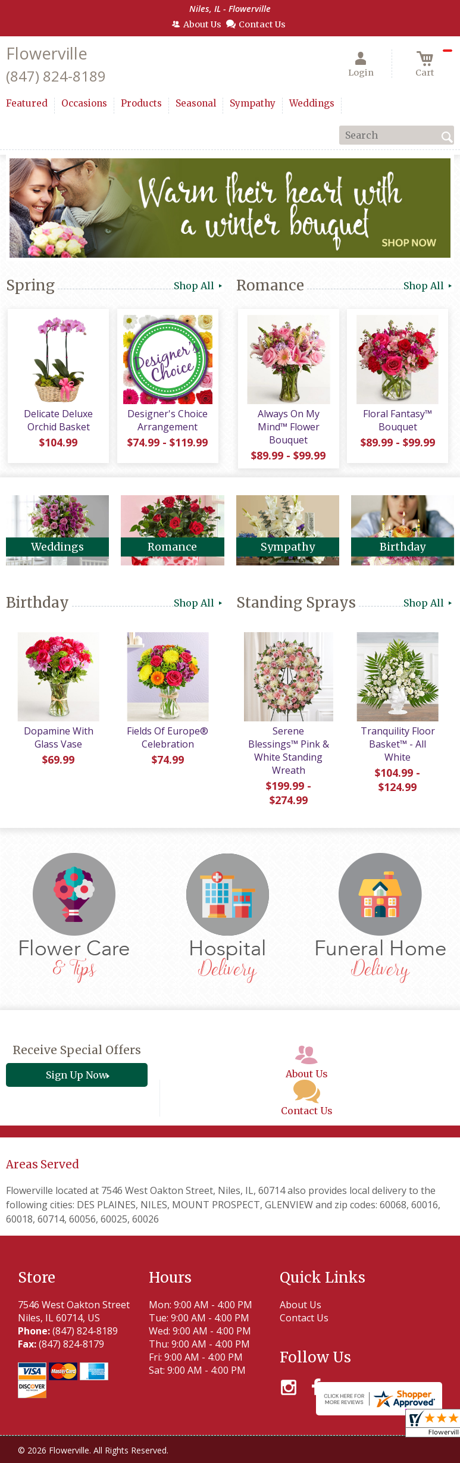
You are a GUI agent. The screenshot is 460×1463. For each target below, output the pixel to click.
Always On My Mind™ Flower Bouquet (287, 428)
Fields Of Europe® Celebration (166, 742)
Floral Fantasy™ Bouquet (396, 422)
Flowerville (46, 53)
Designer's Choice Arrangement (166, 422)
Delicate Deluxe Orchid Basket (57, 422)
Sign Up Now (76, 1066)
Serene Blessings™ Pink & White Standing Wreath (288, 748)
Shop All (199, 286)
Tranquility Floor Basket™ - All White (396, 748)
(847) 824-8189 (56, 76)
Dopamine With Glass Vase (57, 742)
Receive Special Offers (76, 1041)
